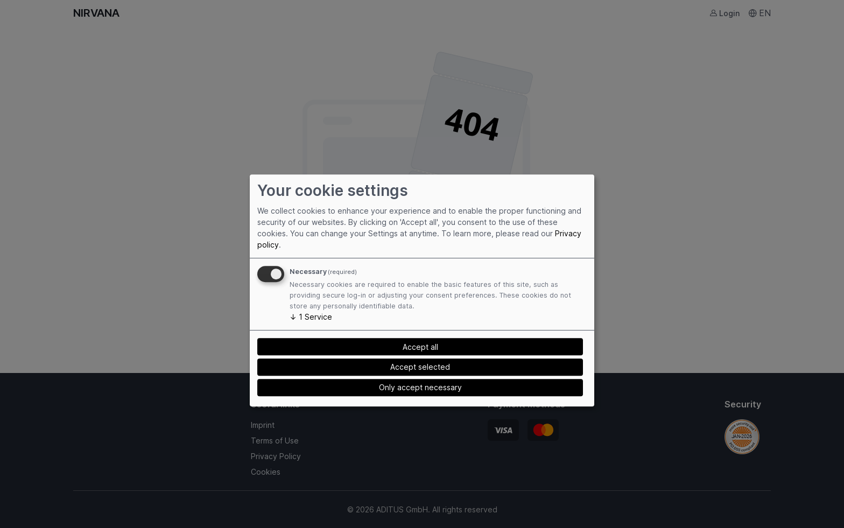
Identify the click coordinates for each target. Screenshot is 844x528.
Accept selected (420, 366)
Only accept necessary (420, 387)
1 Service (311, 316)
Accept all (420, 346)
